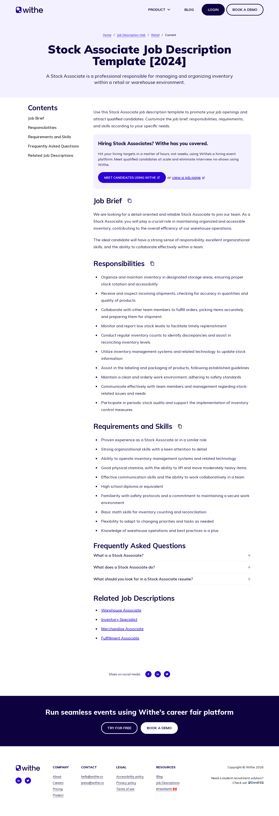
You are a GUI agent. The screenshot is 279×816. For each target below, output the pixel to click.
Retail (155, 35)
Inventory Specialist (119, 619)
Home (107, 35)
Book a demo (244, 9)
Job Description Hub (131, 35)
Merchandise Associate (122, 628)
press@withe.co (92, 783)
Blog (189, 9)
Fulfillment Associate (120, 638)
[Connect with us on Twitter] (28, 780)
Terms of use (125, 789)
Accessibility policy (130, 776)
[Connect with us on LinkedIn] (19, 780)
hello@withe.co (92, 776)
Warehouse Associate (121, 610)
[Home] (29, 11)
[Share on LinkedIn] (158, 674)
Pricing (58, 789)
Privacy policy (126, 783)
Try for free (119, 728)
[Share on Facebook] (148, 674)
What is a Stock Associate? (172, 555)
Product (159, 9)
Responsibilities (42, 127)
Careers (58, 783)
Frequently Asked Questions (53, 146)
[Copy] (129, 200)
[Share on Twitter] (167, 674)
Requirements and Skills (49, 136)
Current (170, 35)
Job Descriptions (168, 783)
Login (213, 9)
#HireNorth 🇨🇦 (166, 789)
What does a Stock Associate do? (172, 567)
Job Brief (36, 118)
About (57, 776)
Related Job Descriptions (50, 155)
